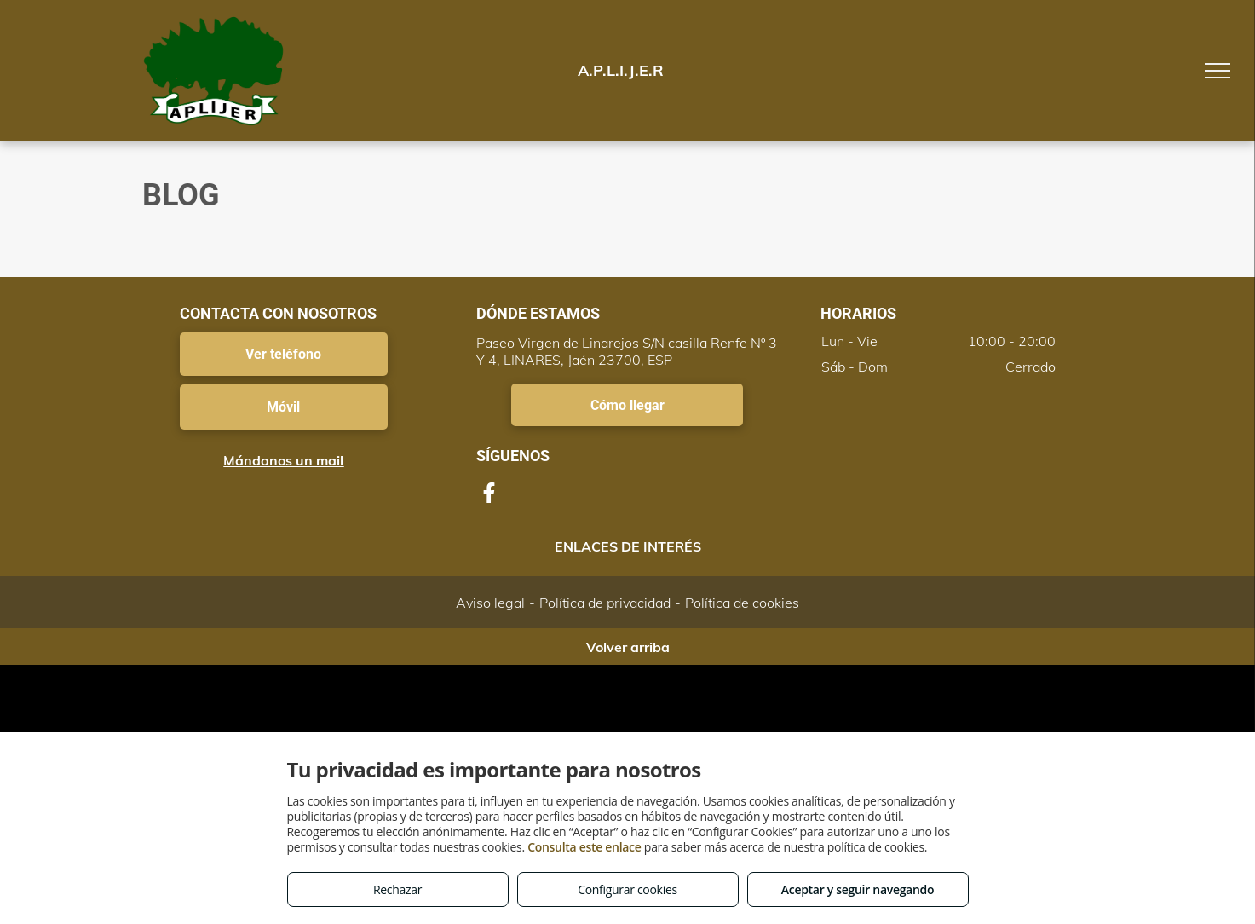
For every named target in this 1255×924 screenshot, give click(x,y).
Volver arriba (628, 646)
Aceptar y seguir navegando (857, 889)
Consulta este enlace (584, 847)
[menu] (1217, 71)
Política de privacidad (605, 602)
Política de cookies (742, 602)
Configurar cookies (627, 889)
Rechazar (397, 889)
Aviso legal (490, 602)
